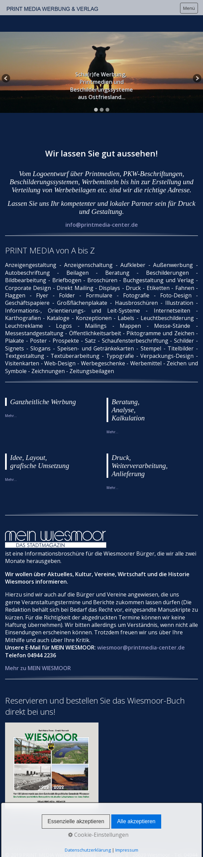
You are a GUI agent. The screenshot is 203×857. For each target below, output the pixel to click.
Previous (6, 61)
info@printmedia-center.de (101, 206)
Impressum (44, 829)
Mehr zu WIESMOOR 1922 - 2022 (46, 799)
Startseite (16, 829)
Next (197, 61)
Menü (189, 8)
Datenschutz (75, 829)
